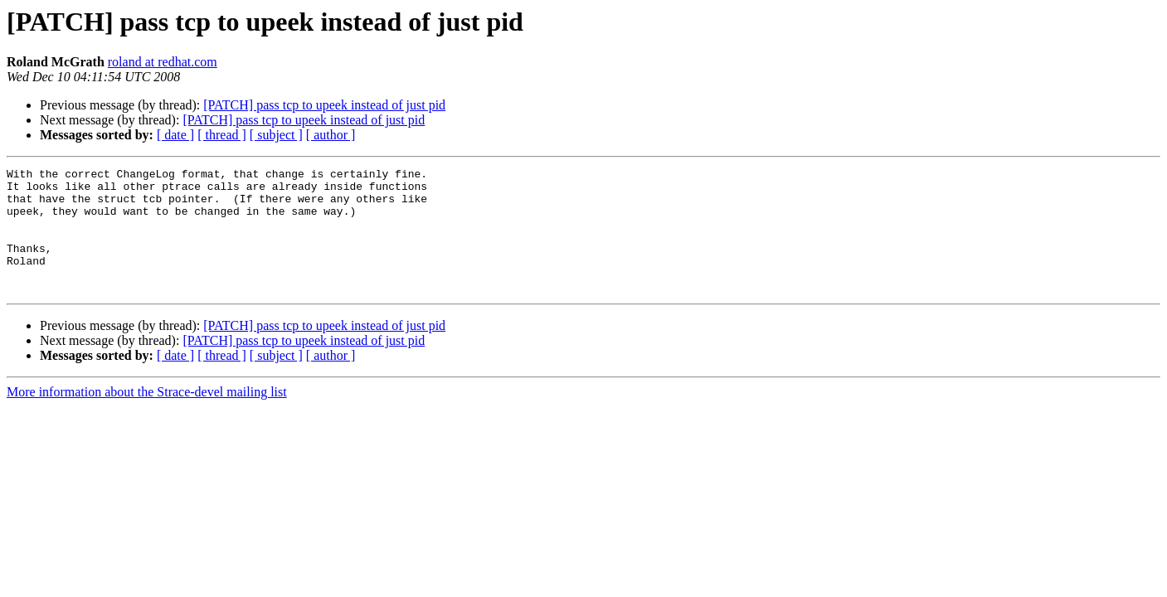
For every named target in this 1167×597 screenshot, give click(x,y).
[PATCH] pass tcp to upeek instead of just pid (324, 105)
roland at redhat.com (162, 62)
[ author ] (331, 135)
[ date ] (175, 135)
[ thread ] (221, 135)
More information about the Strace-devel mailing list (147, 417)
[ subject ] (276, 135)
